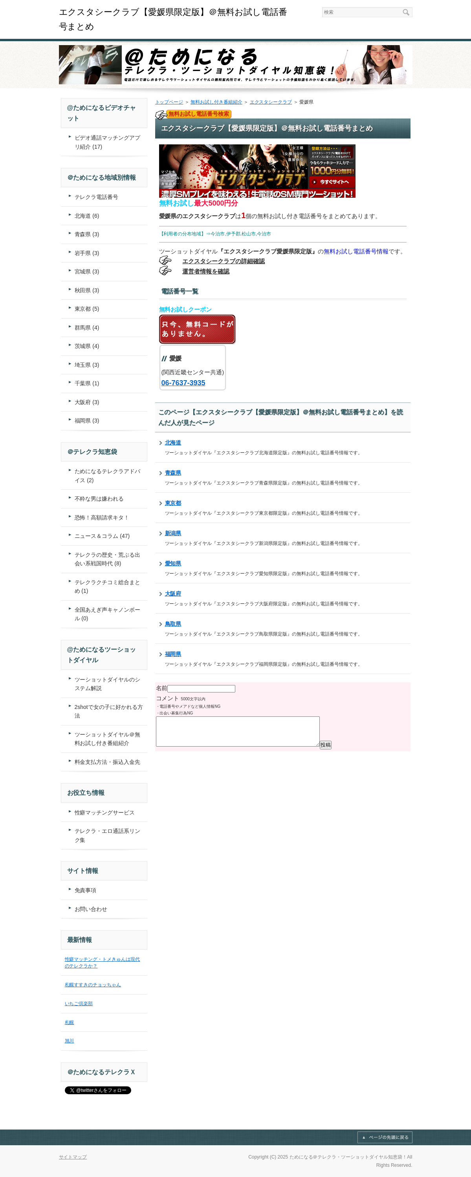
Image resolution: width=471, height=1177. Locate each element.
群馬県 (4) (87, 327)
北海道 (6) (87, 216)
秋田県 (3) (87, 290)
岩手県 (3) (87, 253)
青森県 (173, 473)
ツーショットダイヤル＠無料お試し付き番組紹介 (108, 739)
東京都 (173, 503)
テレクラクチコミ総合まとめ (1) (108, 586)
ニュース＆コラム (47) (102, 536)
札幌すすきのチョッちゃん (93, 985)
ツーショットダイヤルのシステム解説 (108, 684)
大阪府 (173, 593)
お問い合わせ (91, 909)
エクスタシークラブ (271, 102)
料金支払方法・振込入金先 (108, 762)
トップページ (169, 102)
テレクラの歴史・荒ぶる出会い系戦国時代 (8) (108, 559)
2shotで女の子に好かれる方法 (109, 711)
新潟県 (173, 533)
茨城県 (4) (87, 346)
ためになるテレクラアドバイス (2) (108, 475)
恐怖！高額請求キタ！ (102, 517)
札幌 (69, 1022)
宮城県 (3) (87, 271)
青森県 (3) (87, 234)
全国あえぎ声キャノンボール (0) (108, 614)
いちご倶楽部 (79, 1003)
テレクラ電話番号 (97, 197)
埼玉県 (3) (87, 365)
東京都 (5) (87, 309)
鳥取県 (173, 624)
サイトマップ (73, 1157)
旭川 (69, 1041)
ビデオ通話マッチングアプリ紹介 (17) (108, 142)
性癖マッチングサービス (105, 812)
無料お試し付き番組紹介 (216, 102)
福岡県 (173, 654)
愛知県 (173, 563)
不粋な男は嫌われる (99, 499)
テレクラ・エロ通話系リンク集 (108, 835)
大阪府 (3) (87, 402)
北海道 (173, 442)
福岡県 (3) (87, 420)
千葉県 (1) (87, 383)
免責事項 (86, 890)
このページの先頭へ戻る (384, 1137)
